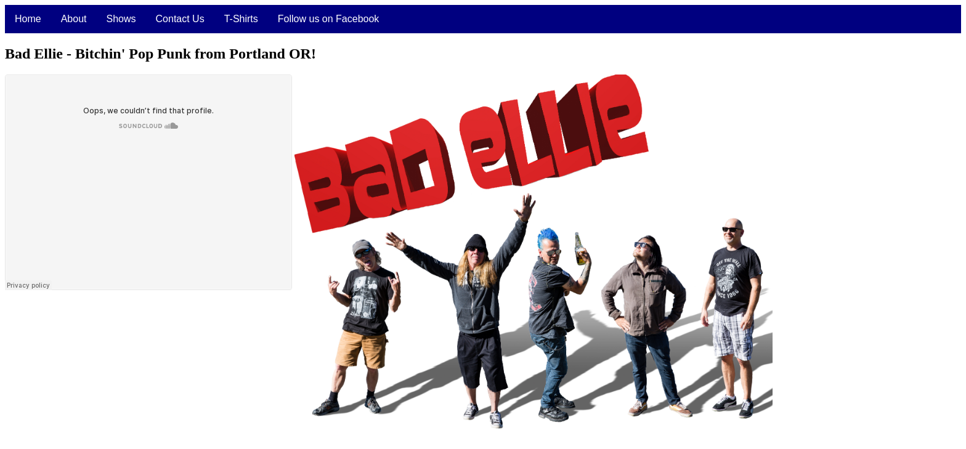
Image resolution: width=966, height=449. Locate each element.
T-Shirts (241, 19)
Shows (121, 19)
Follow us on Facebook (329, 19)
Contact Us (180, 19)
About (74, 19)
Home (28, 19)
